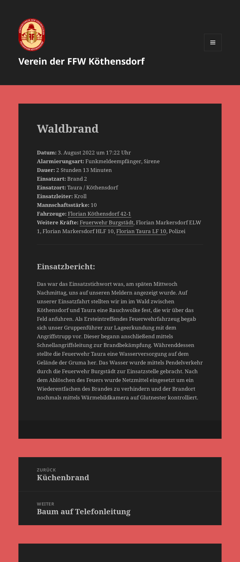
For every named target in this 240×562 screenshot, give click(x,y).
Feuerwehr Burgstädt (106, 222)
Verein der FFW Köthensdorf (81, 61)
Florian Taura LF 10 (141, 231)
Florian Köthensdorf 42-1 (99, 213)
